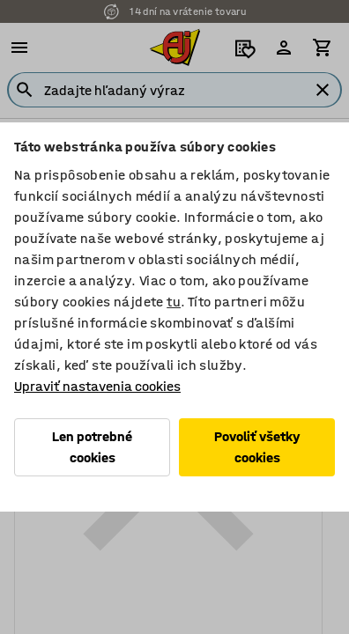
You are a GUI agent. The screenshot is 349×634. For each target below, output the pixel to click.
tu (174, 301)
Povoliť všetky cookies (257, 447)
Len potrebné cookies (92, 447)
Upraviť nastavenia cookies (97, 386)
